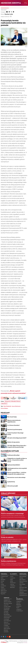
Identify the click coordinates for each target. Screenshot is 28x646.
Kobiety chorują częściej (13, 442)
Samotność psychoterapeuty (14, 429)
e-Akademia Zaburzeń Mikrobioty (18, 603)
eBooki (11, 581)
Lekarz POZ (6, 605)
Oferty (2, 578)
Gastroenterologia (7, 616)
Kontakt (2, 581)
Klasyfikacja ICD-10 (23, 595)
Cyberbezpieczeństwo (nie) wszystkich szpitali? (17, 469)
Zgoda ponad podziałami (13, 465)
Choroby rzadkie (7, 606)
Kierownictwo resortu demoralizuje (16, 477)
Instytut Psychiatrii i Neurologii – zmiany (15, 433)
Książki (11, 579)
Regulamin (3, 593)
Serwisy (11, 576)
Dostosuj (21, 578)
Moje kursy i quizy (23, 587)
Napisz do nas (4, 590)
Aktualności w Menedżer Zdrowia (12, 401)
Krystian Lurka (9, 14)
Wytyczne (21, 589)
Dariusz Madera (4, 408)
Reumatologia (7, 614)
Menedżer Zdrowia (8, 603)
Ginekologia (6, 619)
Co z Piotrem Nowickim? (13, 425)
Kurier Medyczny (7, 620)
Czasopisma (12, 578)
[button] (25, 2)
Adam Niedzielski (7, 406)
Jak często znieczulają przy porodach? (16, 438)
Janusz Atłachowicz (16, 406)
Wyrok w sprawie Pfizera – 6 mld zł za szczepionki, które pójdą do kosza (16, 473)
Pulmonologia (7, 617)
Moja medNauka (22, 576)
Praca (2, 582)
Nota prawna (3, 592)
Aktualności (4, 403)
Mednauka (12, 587)
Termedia (25, 642)
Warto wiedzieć (7, 628)
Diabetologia (6, 609)
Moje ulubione (22, 579)
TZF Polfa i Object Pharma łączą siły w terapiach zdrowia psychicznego (16, 446)
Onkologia (6, 611)
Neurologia (6, 612)
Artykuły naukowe (23, 590)
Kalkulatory (21, 592)
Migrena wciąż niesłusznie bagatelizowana (14, 421)
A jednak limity (11, 481)
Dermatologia (6, 608)
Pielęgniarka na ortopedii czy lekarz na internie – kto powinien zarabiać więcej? (17, 460)
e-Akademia (12, 586)
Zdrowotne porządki (12, 486)
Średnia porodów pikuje (13, 455)
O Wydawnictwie (4, 576)
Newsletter (3, 579)
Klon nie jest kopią (12, 417)
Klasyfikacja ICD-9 (23, 593)
